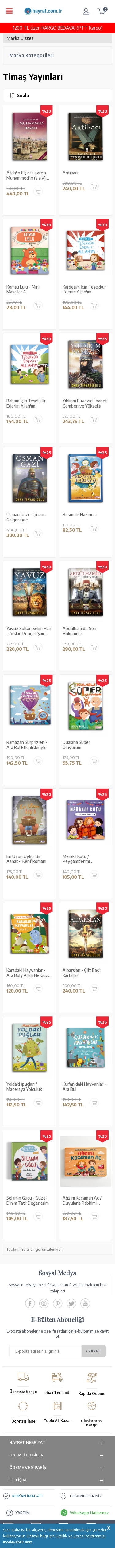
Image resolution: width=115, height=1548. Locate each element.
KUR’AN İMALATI (27, 1496)
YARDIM (22, 1512)
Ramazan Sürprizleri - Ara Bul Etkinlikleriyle (26, 745)
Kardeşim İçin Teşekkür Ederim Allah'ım (84, 290)
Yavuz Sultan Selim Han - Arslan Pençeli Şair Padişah (28, 631)
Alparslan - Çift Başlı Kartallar (82, 973)
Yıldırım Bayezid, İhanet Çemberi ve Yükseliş (85, 403)
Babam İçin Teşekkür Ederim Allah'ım (26, 403)
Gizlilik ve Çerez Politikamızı (80, 1535)
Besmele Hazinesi (80, 514)
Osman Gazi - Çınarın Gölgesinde (26, 517)
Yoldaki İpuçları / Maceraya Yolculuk (24, 1087)
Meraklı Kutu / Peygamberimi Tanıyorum (76, 859)
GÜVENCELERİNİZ (86, 1496)
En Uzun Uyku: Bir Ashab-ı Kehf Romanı (26, 859)
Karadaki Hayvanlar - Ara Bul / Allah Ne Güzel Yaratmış (29, 973)
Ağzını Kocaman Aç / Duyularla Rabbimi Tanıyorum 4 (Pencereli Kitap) (85, 1201)
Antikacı (70, 172)
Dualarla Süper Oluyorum (76, 745)
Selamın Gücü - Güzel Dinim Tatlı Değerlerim (27, 1201)
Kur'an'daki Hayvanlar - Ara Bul (84, 1087)
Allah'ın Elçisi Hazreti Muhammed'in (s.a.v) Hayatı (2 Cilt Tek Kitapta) (26, 175)
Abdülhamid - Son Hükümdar (79, 631)
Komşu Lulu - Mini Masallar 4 (23, 290)
